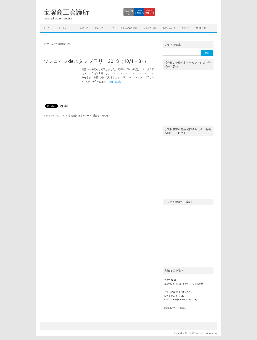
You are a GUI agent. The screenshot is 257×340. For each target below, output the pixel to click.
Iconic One (179, 333)
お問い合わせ (169, 28)
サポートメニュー (64, 28)
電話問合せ (108, 12)
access (185, 28)
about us (201, 28)
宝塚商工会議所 (66, 12)
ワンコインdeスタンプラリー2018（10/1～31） (96, 61)
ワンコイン (61, 115)
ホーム (46, 28)
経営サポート (85, 115)
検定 (112, 28)
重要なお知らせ (100, 115)
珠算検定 (99, 28)
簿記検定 (84, 28)
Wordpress (211, 333)
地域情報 (72, 115)
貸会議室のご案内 (129, 28)
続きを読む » (116, 81)
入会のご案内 (150, 28)
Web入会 (145, 12)
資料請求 (126, 12)
